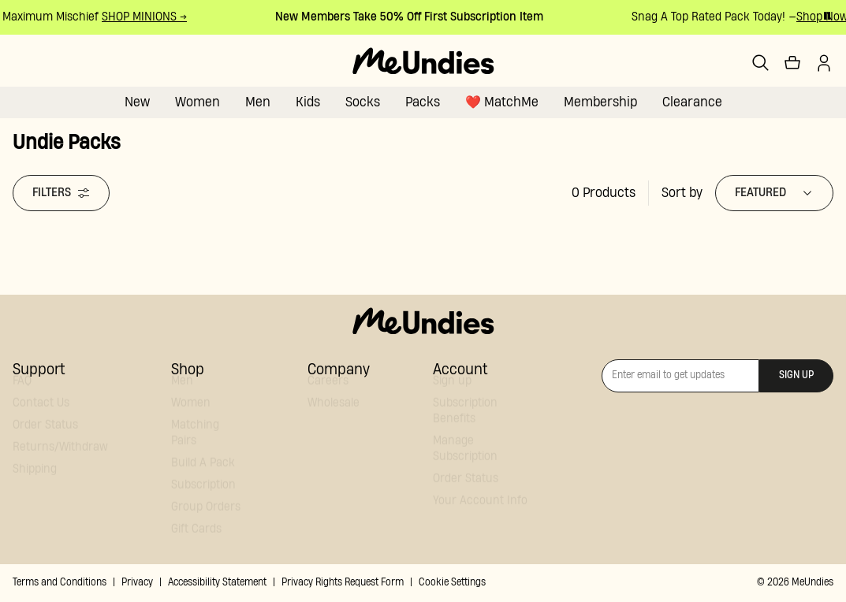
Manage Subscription (465, 463)
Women (197, 102)
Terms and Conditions (59, 583)
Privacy (137, 583)
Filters (61, 193)
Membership (600, 102)
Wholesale (333, 417)
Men (257, 102)
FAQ (22, 395)
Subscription (203, 499)
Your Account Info (480, 515)
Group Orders (205, 521)
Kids (308, 102)
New (137, 102)
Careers (327, 395)
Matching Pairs (195, 447)
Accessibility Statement (217, 583)
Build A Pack (203, 477)
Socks (362, 102)
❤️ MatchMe (502, 102)
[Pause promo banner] (827, 15)
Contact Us (41, 417)
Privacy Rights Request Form (342, 583)
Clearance (692, 102)
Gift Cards (196, 543)
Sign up (452, 395)
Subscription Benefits (465, 425)
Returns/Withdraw (60, 461)
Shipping (35, 483)
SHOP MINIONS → (145, 17)
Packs (422, 102)
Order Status (45, 439)
